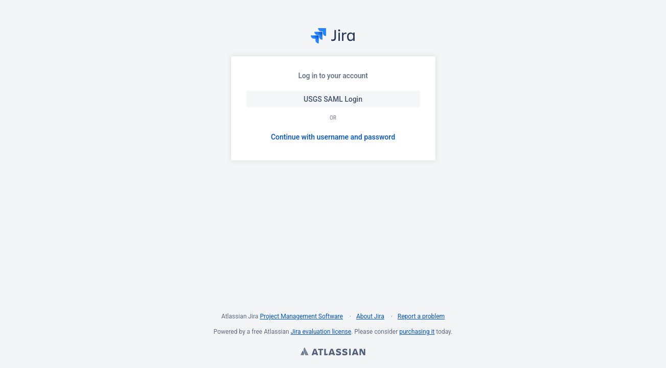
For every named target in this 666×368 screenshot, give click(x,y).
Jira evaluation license (321, 331)
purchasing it (416, 331)
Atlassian (333, 353)
